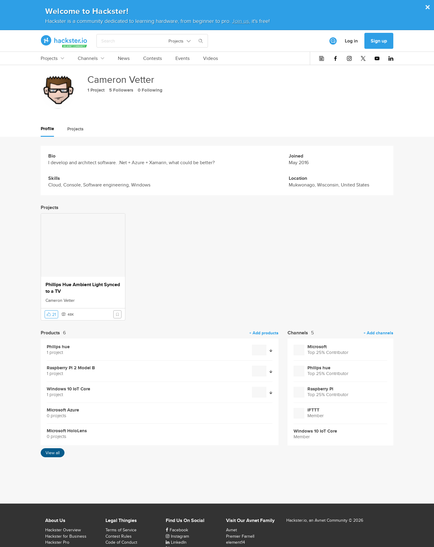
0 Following (150, 90)
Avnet (231, 530)
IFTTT (313, 410)
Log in (351, 40)
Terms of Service (121, 530)
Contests (152, 58)
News (124, 58)
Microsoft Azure (63, 410)
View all (53, 453)
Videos (210, 58)
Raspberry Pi (320, 389)
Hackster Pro (57, 542)
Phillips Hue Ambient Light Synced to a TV (83, 288)
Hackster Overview (63, 530)
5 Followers (121, 90)
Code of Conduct (121, 542)
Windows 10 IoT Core (68, 389)
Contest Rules (118, 536)
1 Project (96, 90)
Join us (240, 21)
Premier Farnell (240, 536)
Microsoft (317, 347)
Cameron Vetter (60, 300)
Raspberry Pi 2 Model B (71, 368)
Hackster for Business (65, 536)
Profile (47, 128)
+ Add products (263, 333)
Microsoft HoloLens (67, 431)
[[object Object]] (333, 41)
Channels (91, 58)
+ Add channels (378, 333)
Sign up (379, 40)
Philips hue (58, 347)
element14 (235, 542)
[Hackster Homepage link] (64, 41)
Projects (52, 58)
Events (182, 58)
